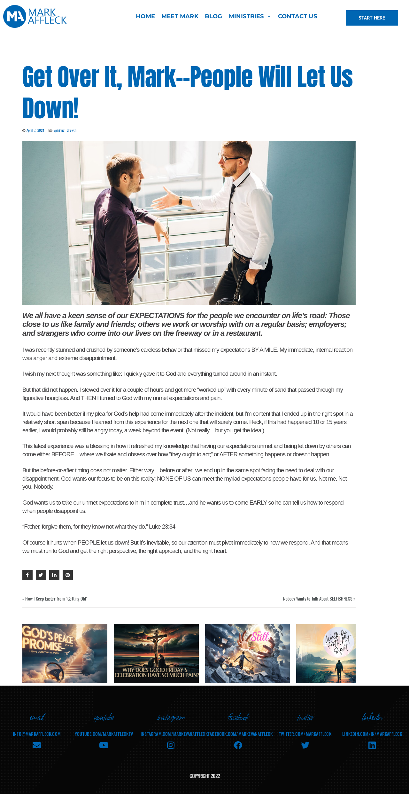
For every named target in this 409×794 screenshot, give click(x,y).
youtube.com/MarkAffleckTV (104, 729)
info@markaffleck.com (37, 729)
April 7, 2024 (35, 130)
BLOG (213, 16)
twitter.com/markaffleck (305, 729)
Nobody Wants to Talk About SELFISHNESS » (319, 598)
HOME (145, 16)
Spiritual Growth (65, 130)
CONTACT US (297, 16)
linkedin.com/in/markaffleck (372, 729)
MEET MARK (179, 16)
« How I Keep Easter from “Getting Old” (55, 598)
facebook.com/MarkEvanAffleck (240, 729)
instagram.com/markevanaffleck (174, 729)
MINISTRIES (250, 16)
